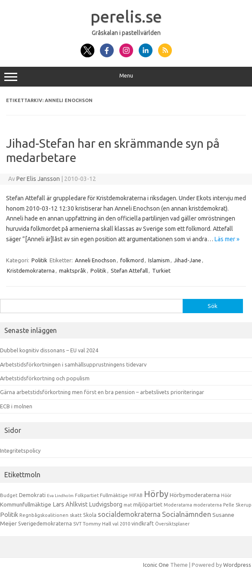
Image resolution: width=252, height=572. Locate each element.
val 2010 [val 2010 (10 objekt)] (121, 523)
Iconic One (156, 565)
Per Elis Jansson (38, 178)
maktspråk (72, 270)
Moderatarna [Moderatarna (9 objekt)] (178, 504)
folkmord (132, 260)
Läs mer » (227, 239)
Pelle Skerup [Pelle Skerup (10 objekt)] (237, 504)
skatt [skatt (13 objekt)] (76, 515)
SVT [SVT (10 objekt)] (77, 523)
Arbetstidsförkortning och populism (45, 378)
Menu (126, 76)
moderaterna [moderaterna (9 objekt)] (207, 504)
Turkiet (161, 270)
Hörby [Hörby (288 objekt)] (156, 494)
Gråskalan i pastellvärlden (126, 32)
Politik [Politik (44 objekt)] (9, 514)
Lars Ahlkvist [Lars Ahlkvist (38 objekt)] (70, 504)
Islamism (159, 260)
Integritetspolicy (20, 451)
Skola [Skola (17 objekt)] (89, 515)
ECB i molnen (16, 406)
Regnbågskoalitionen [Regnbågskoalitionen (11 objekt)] (43, 515)
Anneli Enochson (95, 260)
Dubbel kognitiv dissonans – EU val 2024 (49, 350)
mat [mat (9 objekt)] (128, 504)
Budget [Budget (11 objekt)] (9, 495)
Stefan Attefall (129, 270)
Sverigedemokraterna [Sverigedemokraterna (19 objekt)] (45, 523)
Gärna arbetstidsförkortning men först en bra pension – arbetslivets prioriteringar (102, 392)
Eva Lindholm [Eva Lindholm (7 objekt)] (60, 495)
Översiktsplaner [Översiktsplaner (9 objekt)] (172, 523)
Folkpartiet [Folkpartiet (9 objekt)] (87, 495)
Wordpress (237, 565)
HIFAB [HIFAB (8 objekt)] (136, 495)
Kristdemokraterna (31, 270)
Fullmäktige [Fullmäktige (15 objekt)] (114, 495)
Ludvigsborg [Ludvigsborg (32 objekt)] (105, 504)
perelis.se (126, 16)
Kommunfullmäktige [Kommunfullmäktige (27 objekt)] (25, 504)
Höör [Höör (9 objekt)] (226, 495)
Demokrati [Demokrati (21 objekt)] (32, 495)
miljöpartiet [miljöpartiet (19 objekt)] (147, 504)
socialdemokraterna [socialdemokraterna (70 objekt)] (129, 514)
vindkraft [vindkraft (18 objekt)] (142, 523)
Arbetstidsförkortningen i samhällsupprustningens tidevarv (73, 364)
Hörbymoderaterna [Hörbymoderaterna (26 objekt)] (195, 495)
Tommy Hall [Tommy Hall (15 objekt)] (97, 523)
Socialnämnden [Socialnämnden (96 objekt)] (186, 514)
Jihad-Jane (187, 260)
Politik (39, 260)
